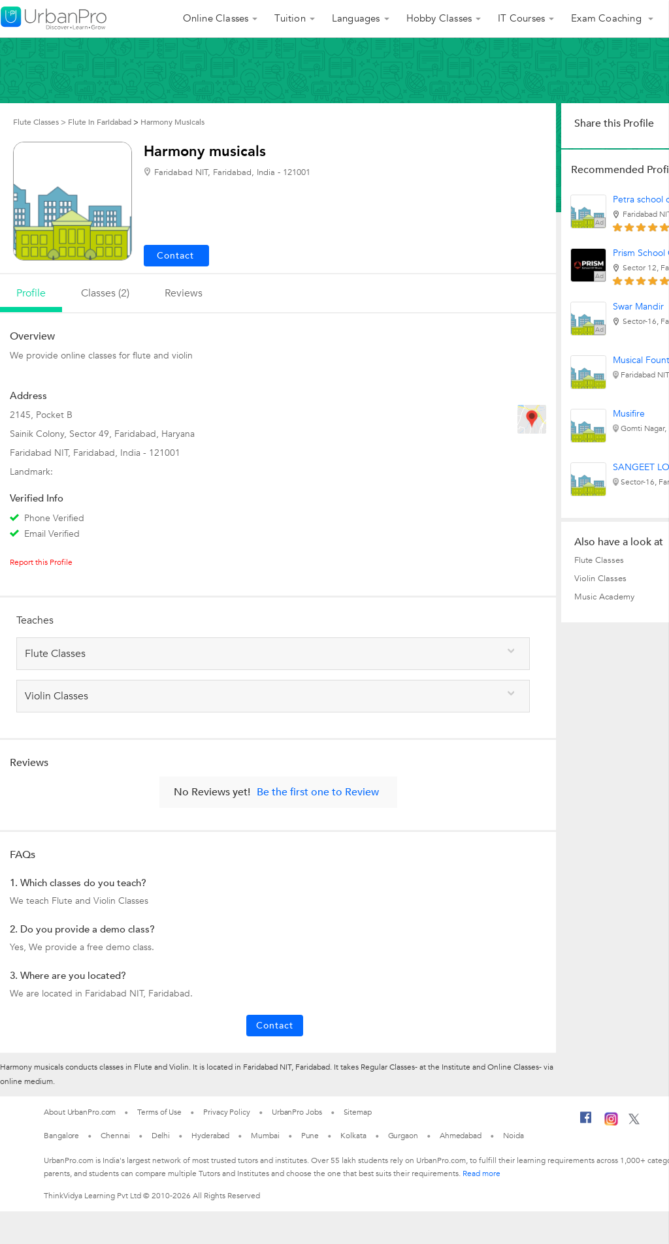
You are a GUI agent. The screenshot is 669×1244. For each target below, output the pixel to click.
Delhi (161, 1135)
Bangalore (61, 1135)
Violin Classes (600, 578)
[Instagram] (611, 1123)
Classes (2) (105, 293)
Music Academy (604, 597)
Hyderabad (210, 1135)
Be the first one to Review (318, 792)
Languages (356, 18)
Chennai (115, 1135)
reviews (184, 293)
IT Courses (521, 18)
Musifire (629, 413)
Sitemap (358, 1112)
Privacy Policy (226, 1112)
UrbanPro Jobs (297, 1112)
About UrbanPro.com (80, 1112)
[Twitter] (634, 1122)
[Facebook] (586, 1122)
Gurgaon (403, 1135)
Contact (274, 1025)
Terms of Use (159, 1112)
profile (31, 293)
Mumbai (265, 1135)
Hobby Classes (439, 18)
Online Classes (216, 18)
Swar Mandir (638, 306)
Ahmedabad (460, 1135)
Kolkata (353, 1135)
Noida (513, 1135)
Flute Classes (599, 560)
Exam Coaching (607, 18)
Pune (310, 1135)
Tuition (289, 18)
